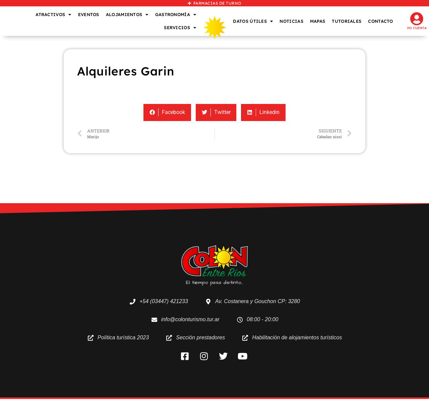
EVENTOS (88, 14)
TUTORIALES (346, 21)
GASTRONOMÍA (175, 14)
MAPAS (317, 21)
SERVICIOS (180, 27)
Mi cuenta (417, 28)
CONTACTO (380, 21)
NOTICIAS (291, 21)
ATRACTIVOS (53, 14)
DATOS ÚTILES (253, 21)
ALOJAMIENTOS (127, 14)
